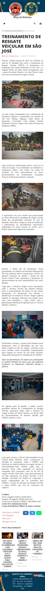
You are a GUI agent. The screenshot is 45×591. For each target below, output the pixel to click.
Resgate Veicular (9, 521)
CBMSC (17, 512)
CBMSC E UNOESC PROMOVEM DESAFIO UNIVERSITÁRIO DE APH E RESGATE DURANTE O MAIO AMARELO (23, 550)
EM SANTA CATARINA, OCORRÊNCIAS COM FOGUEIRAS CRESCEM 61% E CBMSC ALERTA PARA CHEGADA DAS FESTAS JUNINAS (8, 554)
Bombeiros (7, 512)
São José (6, 518)
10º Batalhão (8, 515)
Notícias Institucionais (10, 56)
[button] (34, 23)
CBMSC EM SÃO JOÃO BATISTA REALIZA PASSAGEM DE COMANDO (37, 547)
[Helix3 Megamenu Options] (38, 3)
